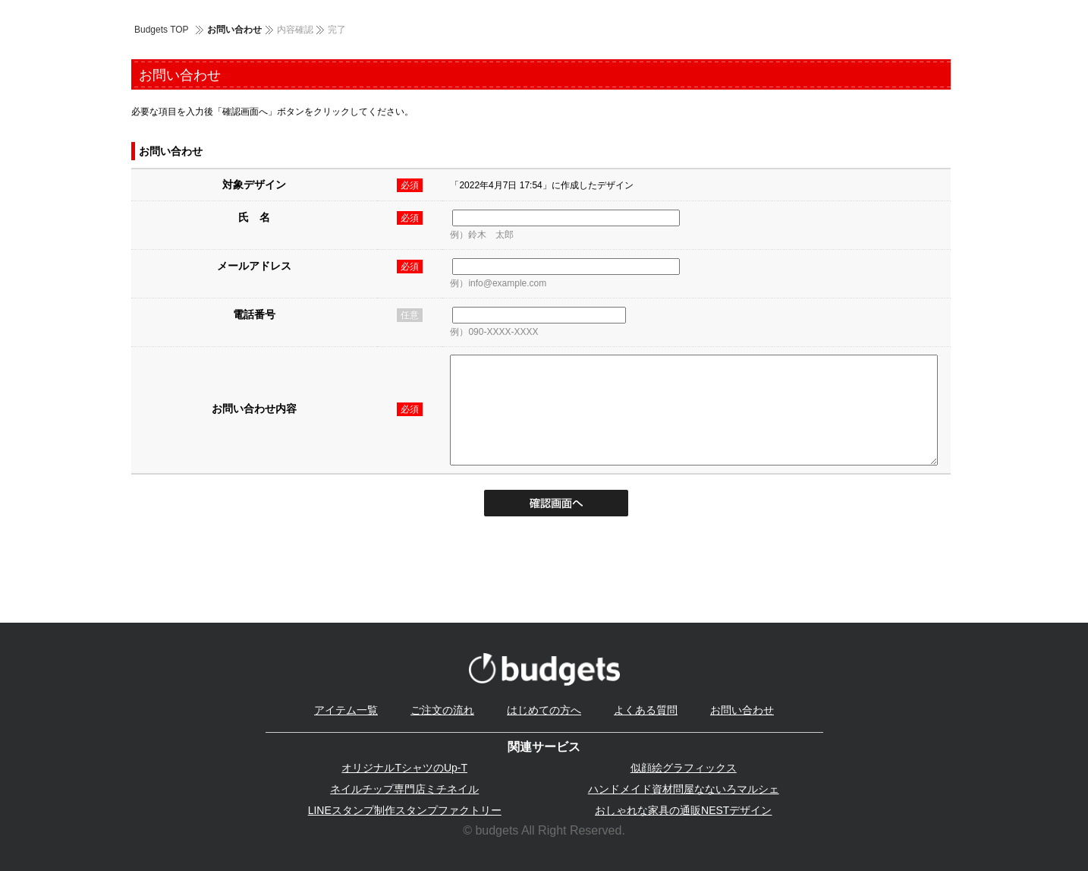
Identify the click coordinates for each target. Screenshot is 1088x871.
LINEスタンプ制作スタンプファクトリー (405, 810)
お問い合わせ (742, 710)
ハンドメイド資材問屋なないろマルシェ (683, 789)
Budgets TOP (161, 29)
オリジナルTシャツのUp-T (404, 768)
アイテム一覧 (346, 710)
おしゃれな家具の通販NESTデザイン (683, 810)
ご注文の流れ (442, 710)
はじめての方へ (544, 710)
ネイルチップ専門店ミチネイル (404, 789)
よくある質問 (646, 710)
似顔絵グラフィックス (683, 768)
